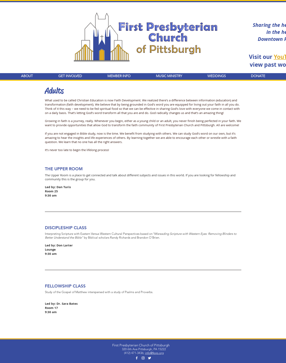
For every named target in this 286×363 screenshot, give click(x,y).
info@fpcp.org (154, 353)
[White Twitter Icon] (150, 358)
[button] (27, 76)
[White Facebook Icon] (137, 358)
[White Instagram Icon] (143, 358)
